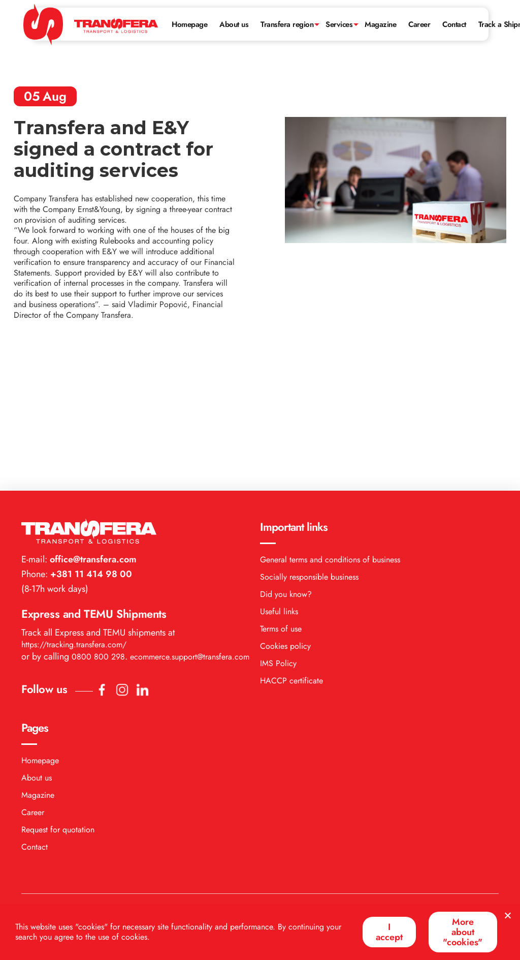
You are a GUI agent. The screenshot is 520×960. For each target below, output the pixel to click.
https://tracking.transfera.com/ (73, 510)
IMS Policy (278, 529)
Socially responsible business (309, 442)
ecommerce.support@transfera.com (189, 522)
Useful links (279, 477)
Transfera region (287, 24)
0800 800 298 (98, 522)
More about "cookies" (462, 932)
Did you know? (286, 460)
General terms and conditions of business (330, 425)
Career (419, 24)
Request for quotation (57, 695)
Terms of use (281, 494)
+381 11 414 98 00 (90, 439)
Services (339, 24)
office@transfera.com (92, 425)
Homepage (189, 24)
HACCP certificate (291, 546)
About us (233, 24)
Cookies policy (285, 512)
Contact (454, 24)
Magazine (380, 24)
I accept (389, 932)
